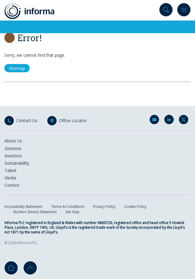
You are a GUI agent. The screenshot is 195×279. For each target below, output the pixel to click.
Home (11, 268)
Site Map (72, 211)
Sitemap (17, 68)
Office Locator (73, 120)
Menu (184, 11)
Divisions (12, 148)
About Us (13, 141)
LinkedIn (170, 121)
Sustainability (16, 163)
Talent (10, 170)
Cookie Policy (135, 206)
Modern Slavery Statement (35, 211)
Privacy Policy (104, 206)
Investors (13, 156)
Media (10, 178)
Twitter (185, 121)
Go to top (30, 268)
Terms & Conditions (67, 206)
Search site (166, 11)
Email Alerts (155, 121)
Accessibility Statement (23, 206)
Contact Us (26, 120)
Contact (11, 185)
